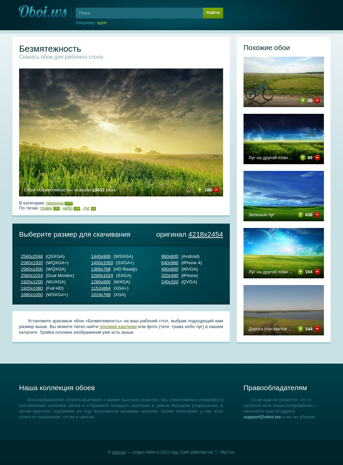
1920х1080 (32, 288)
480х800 (169, 269)
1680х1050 (32, 294)
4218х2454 (205, 234)
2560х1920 (32, 262)
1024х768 (101, 294)
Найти (213, 12)
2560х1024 (32, 275)
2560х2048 (32, 256)
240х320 (169, 281)
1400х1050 (102, 262)
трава (46, 208)
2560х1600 (32, 269)
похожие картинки (118, 326)
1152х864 (101, 288)
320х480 (169, 275)
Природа (55, 202)
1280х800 (101, 281)
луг (86, 208)
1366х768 (101, 269)
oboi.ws (119, 452)
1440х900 (101, 256)
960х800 (169, 256)
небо (68, 208)
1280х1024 (102, 275)
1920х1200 (32, 281)
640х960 (169, 262)
